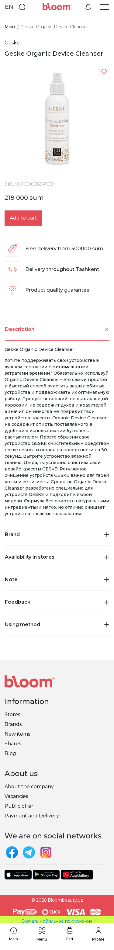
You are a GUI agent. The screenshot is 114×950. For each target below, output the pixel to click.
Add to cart (23, 218)
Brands (13, 724)
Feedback (57, 602)
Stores (12, 714)
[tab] (57, 329)
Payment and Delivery (32, 816)
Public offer (19, 806)
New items (17, 734)
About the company (29, 786)
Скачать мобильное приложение (57, 921)
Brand (57, 534)
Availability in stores (57, 557)
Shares (13, 744)
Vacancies (16, 796)
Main (10, 26)
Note (57, 579)
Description (57, 329)
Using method (57, 624)
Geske (12, 43)
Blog (10, 753)
